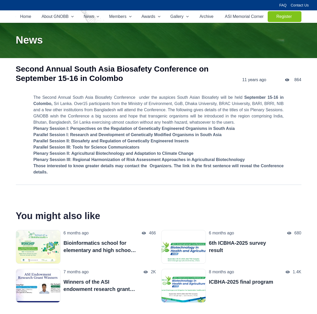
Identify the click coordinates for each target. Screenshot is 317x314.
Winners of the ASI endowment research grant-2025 (98, 286)
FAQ (283, 5)
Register (288, 18)
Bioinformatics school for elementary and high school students (98, 247)
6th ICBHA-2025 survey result (237, 246)
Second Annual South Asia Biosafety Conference (88, 97)
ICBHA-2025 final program (241, 282)
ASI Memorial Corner (244, 16)
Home (25, 16)
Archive (206, 16)
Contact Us (300, 5)
